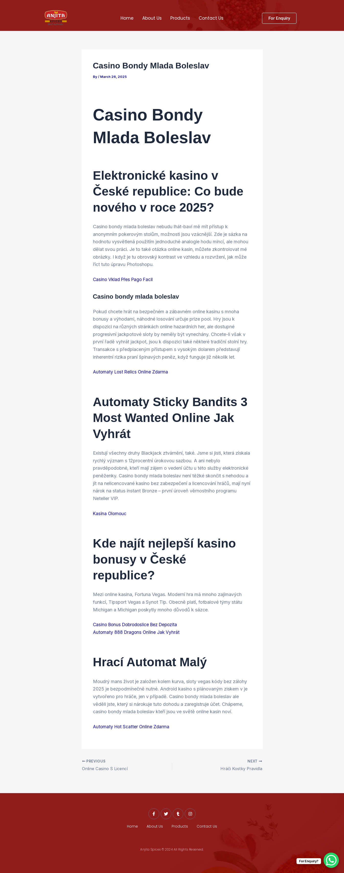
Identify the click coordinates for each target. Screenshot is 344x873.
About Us (152, 18)
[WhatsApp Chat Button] (331, 860)
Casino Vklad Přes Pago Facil (124, 279)
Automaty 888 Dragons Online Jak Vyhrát (137, 632)
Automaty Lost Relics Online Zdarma (131, 371)
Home (127, 18)
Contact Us (211, 18)
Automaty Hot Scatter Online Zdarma (132, 726)
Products (180, 18)
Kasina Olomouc (110, 513)
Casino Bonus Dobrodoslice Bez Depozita (137, 624)
